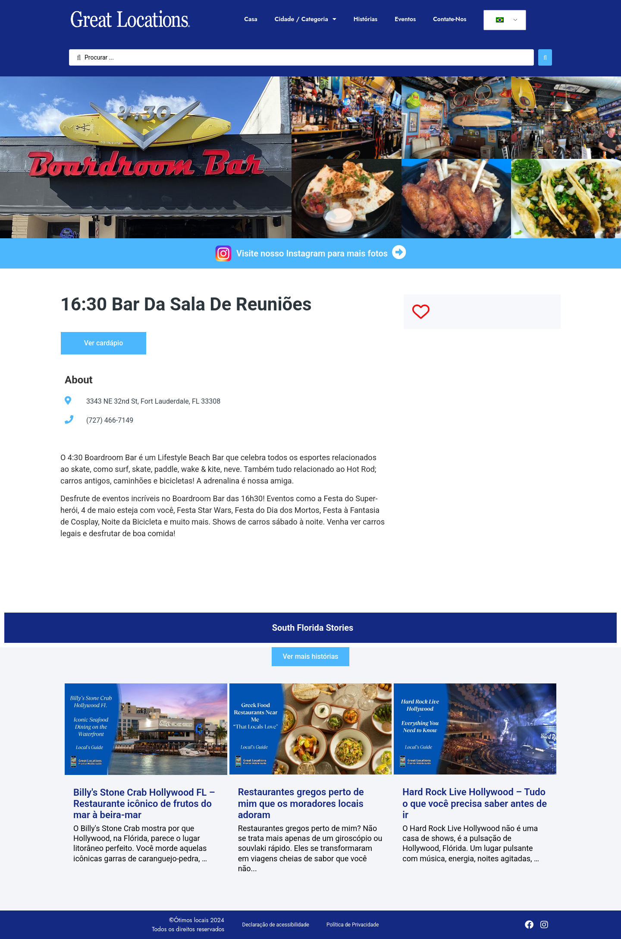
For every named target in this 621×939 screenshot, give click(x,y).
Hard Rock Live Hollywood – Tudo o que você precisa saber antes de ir (474, 803)
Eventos (405, 19)
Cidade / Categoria (305, 19)
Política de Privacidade (352, 925)
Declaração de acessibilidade (275, 925)
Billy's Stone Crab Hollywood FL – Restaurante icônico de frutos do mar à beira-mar (144, 804)
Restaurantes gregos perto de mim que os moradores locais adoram (301, 803)
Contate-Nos (449, 19)
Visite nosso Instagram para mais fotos (312, 253)
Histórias (366, 19)
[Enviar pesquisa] (545, 57)
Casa (250, 19)
